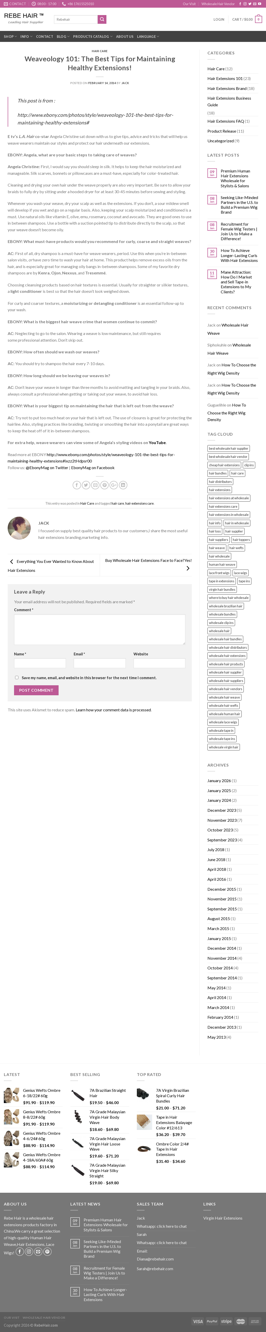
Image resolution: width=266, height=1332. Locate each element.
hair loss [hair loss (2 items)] (215, 531)
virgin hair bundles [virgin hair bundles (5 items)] (222, 589)
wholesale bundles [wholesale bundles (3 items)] (222, 614)
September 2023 (222, 839)
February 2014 (220, 1017)
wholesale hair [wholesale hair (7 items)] (219, 631)
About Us (125, 36)
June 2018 (216, 859)
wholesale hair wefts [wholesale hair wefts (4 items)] (223, 705)
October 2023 (220, 829)
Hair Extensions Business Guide (229, 101)
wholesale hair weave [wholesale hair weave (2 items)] (224, 697)
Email (79, 654)
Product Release (221, 131)
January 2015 (219, 938)
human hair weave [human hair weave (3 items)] (222, 564)
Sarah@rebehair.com (155, 1268)
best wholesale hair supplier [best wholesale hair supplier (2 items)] (228, 448)
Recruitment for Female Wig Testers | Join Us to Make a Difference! (239, 231)
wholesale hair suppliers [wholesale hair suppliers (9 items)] (226, 681)
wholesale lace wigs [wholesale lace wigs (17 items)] (223, 722)
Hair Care (100, 51)
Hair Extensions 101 (225, 78)
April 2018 (216, 869)
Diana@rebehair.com (155, 1258)
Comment (23, 610)
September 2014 (222, 977)
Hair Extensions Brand (227, 88)
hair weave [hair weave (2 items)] (217, 548)
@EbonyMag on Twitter (47, 467)
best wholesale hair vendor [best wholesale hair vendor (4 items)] (228, 457)
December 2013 (221, 1027)
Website (141, 654)
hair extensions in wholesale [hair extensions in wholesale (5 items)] (229, 515)
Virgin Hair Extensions (222, 1217)
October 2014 (220, 967)
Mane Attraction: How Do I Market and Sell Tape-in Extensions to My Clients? (236, 282)
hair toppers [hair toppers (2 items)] (241, 540)
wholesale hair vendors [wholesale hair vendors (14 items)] (225, 689)
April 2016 (216, 879)
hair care (118, 503)
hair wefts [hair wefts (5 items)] (236, 548)
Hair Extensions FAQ (225, 121)
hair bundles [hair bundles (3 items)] (218, 473)
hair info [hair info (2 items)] (214, 523)
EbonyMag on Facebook (93, 467)
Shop (10, 36)
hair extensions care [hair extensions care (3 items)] (223, 506)
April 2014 (216, 997)
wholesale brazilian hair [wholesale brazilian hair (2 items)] (225, 606)
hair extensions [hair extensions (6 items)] (219, 490)
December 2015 (221, 889)
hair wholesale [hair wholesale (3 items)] (219, 556)
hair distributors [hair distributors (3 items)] (220, 482)
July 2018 (215, 849)
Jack (125, 83)
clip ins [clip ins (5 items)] (249, 465)
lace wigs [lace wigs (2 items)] (240, 573)
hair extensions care (139, 503)
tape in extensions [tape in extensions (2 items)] (221, 581)
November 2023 (222, 820)
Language (148, 36)
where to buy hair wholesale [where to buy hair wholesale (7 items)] (229, 598)
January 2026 (219, 780)
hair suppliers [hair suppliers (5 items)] (218, 540)
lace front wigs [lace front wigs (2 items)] (219, 573)
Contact (44, 36)
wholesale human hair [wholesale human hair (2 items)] (224, 714)
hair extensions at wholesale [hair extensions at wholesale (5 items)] (229, 498)
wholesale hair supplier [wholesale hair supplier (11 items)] (225, 672)
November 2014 (222, 958)
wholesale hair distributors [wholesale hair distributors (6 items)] (228, 647)
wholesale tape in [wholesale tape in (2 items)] (221, 730)
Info (26, 36)
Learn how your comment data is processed (113, 709)
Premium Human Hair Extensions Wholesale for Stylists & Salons (235, 178)
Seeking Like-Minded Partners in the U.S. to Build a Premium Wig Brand (239, 205)
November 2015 (222, 898)
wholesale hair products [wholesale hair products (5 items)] (226, 664)
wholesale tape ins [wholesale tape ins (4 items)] (222, 739)
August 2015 (218, 918)
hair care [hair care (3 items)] (237, 473)
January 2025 (219, 790)
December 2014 (221, 948)
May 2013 (216, 1037)
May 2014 (216, 987)
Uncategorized (220, 140)
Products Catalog (93, 36)
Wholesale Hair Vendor (218, 4)
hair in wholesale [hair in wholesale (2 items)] (237, 523)
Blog (63, 36)
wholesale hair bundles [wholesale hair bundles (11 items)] (225, 639)
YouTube (157, 442)
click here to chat (172, 1226)
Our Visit (189, 4)
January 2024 (219, 800)
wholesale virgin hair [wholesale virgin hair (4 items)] (223, 747)
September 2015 (222, 908)
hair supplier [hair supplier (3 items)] (234, 531)
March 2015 (218, 928)
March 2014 (218, 1007)
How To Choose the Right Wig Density (231, 368)
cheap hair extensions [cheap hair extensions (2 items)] (224, 465)
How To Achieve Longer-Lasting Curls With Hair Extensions (239, 255)
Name (20, 654)
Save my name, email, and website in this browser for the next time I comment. (89, 678)
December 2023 (221, 810)
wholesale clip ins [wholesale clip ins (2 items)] (221, 623)
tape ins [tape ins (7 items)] (244, 581)
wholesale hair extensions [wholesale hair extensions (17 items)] (227, 656)
